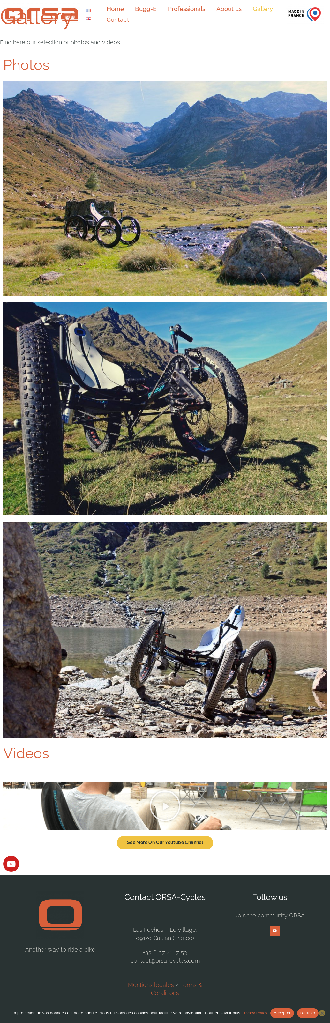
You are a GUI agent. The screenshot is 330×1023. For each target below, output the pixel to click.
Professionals (180, 9)
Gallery (253, 9)
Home (114, 9)
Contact (116, 24)
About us (221, 9)
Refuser (307, 1013)
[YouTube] (275, 931)
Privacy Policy (254, 1013)
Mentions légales (151, 985)
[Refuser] (322, 1013)
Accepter (282, 1013)
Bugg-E (142, 9)
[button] (165, 806)
